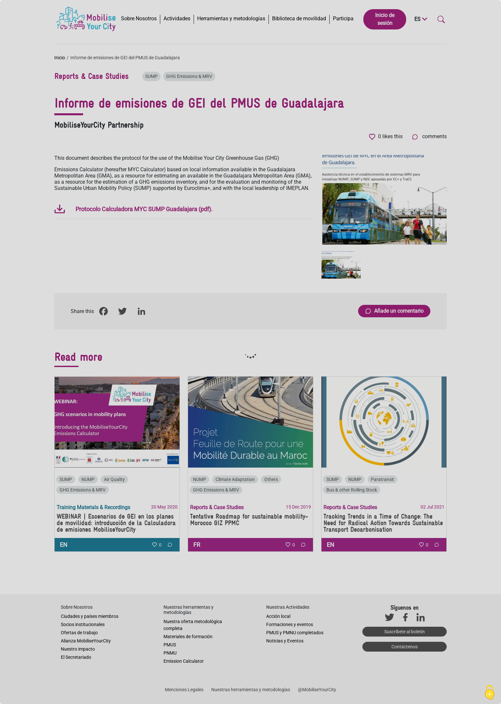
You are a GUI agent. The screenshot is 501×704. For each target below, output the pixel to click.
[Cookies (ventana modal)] (489, 693)
